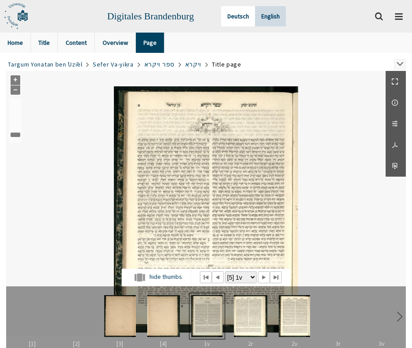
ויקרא (193, 64)
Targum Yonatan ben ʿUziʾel (45, 64)
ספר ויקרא (159, 64)
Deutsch (238, 16)
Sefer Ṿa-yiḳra (113, 64)
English (270, 16)
